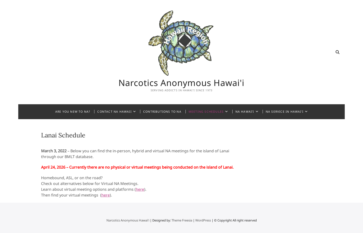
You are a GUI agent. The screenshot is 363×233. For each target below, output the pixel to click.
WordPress (203, 220)
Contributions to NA (162, 112)
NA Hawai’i (244, 112)
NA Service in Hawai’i (284, 112)
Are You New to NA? (72, 112)
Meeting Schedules (206, 112)
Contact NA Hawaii (114, 112)
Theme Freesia (182, 220)
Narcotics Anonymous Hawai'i (181, 83)
